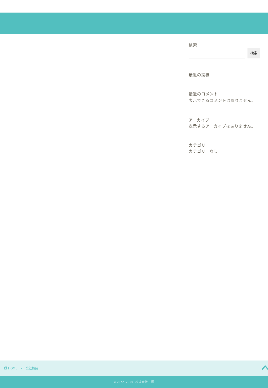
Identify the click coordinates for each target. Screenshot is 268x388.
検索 (193, 45)
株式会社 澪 (134, 23)
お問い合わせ (195, 8)
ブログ (160, 6)
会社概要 (57, 6)
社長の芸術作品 (126, 8)
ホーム (22, 6)
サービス (92, 6)
